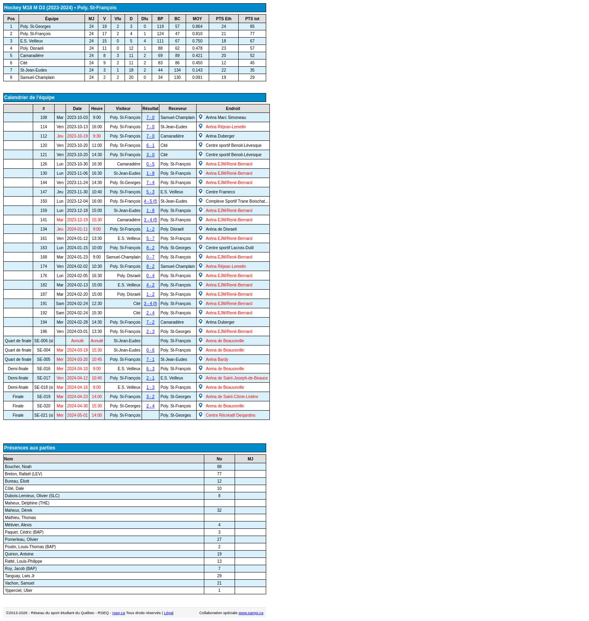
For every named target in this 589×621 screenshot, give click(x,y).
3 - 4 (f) (150, 220)
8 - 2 (150, 248)
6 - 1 (150, 145)
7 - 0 (150, 117)
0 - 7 (150, 257)
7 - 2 (150, 322)
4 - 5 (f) (150, 201)
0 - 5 (150, 164)
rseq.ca (118, 612)
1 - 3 (150, 387)
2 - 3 (150, 331)
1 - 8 (150, 173)
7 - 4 (150, 182)
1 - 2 (150, 229)
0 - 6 (150, 350)
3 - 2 (150, 396)
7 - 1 (150, 359)
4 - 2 (150, 285)
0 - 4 (150, 275)
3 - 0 (150, 155)
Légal (168, 612)
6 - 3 (150, 369)
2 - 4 (150, 313)
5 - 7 (150, 238)
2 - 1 (150, 378)
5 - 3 (150, 192)
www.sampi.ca (251, 612)
